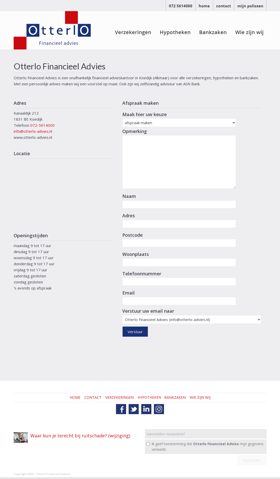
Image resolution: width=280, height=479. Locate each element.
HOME (75, 397)
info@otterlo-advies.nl (33, 131)
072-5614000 (42, 125)
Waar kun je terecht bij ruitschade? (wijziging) (80, 436)
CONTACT (92, 397)
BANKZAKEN (175, 397)
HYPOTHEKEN (149, 397)
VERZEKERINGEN (119, 397)
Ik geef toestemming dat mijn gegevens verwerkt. (208, 446)
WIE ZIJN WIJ (200, 397)
